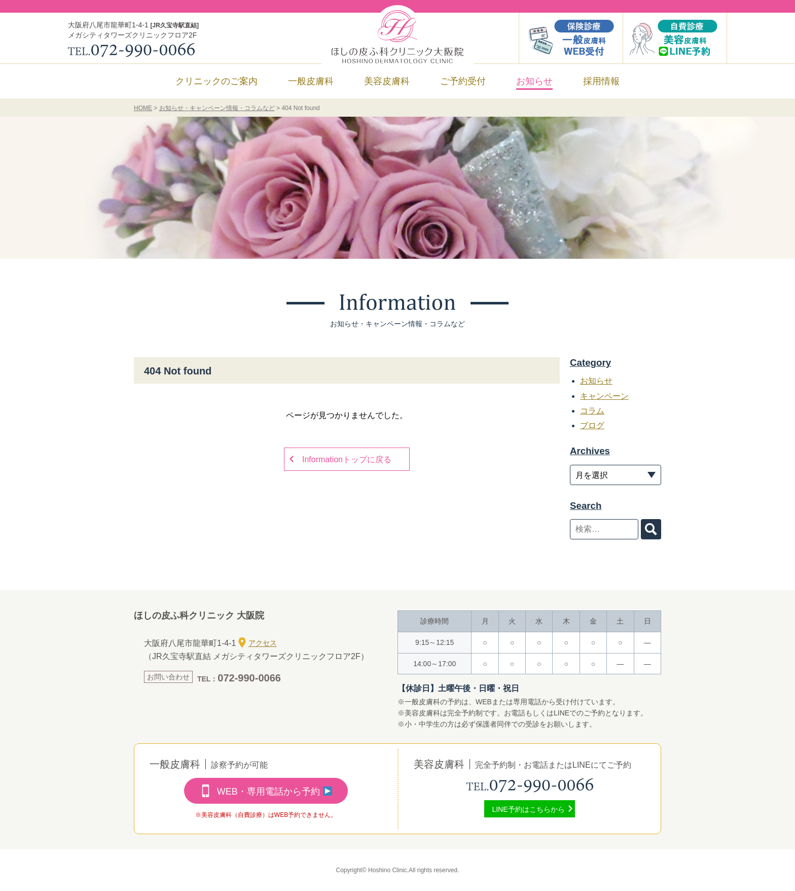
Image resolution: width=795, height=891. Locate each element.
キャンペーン (604, 396)
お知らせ (534, 81)
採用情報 (601, 81)
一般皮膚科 (311, 81)
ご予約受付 (463, 81)
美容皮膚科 (387, 81)
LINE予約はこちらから (528, 809)
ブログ (592, 425)
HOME (143, 108)
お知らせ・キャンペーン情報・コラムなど (217, 108)
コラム (592, 410)
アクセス (257, 642)
